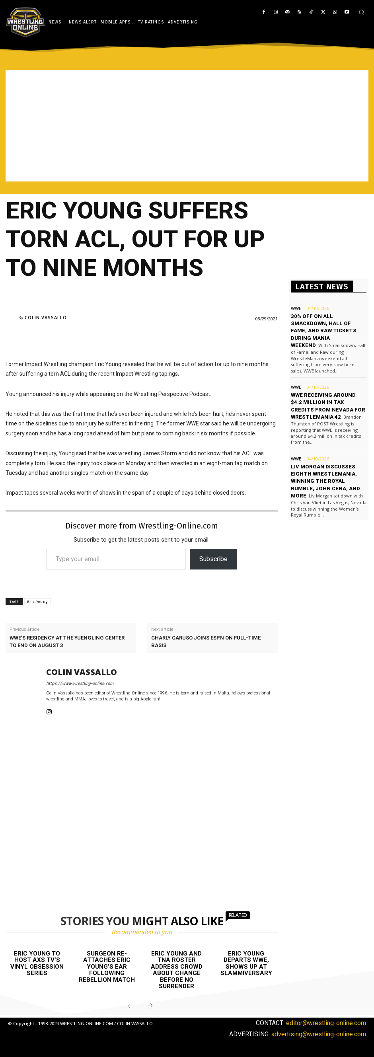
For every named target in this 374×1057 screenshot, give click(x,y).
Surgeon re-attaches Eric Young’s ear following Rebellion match (107, 966)
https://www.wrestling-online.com (79, 683)
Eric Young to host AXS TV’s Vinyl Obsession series (37, 963)
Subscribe (213, 559)
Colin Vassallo (46, 317)
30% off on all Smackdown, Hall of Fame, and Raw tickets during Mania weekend (323, 330)
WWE (296, 308)
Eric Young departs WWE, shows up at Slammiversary (246, 963)
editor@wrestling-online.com (326, 1023)
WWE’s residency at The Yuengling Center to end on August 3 (67, 641)
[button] (361, 12)
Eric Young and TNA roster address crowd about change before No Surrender (177, 970)
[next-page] (150, 1006)
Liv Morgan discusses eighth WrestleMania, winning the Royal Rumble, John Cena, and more (325, 480)
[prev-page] (131, 1006)
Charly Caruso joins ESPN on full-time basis (206, 641)
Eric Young (37, 602)
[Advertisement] (187, 125)
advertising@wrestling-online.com (318, 1033)
